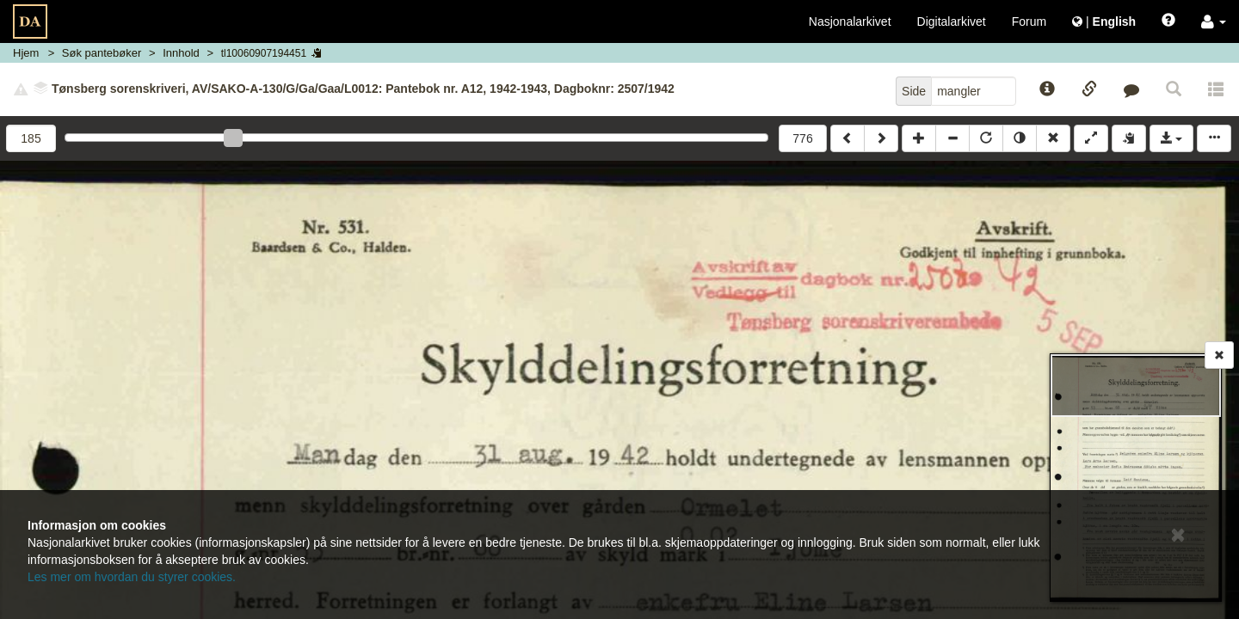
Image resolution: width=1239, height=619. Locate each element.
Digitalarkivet (951, 21)
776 (802, 138)
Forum (1029, 21)
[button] (1213, 21)
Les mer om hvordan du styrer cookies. (132, 577)
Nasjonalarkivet (850, 21)
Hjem (26, 52)
